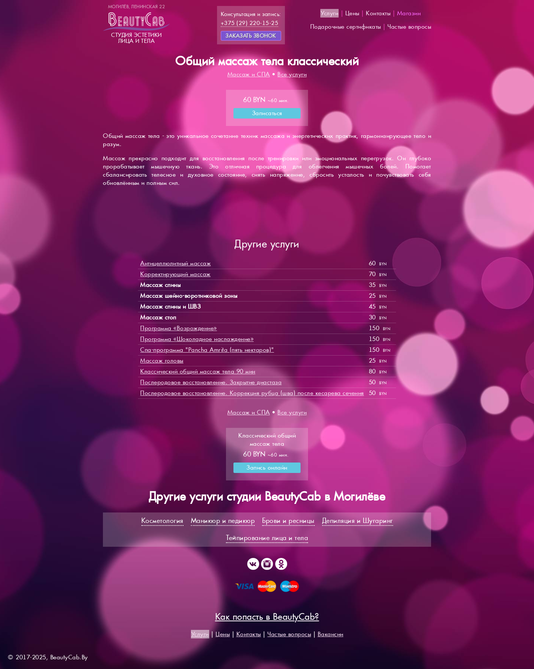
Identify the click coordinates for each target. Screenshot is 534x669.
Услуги (329, 13)
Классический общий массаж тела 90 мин (197, 371)
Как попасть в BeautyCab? (267, 616)
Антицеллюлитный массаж (175, 263)
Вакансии (330, 634)
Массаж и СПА (248, 74)
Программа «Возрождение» (178, 328)
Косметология (162, 520)
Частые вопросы (409, 27)
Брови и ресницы (288, 520)
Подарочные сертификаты (345, 27)
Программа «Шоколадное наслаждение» (197, 339)
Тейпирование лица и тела (267, 537)
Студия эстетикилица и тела (136, 24)
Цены (352, 13)
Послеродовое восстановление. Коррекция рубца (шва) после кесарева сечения (252, 393)
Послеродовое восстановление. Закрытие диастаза (211, 382)
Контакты (378, 13)
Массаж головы (161, 361)
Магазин (409, 13)
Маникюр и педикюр (223, 520)
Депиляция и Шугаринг (357, 520)
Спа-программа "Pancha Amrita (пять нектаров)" (207, 350)
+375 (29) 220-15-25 (250, 22)
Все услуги (292, 74)
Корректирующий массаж (175, 274)
